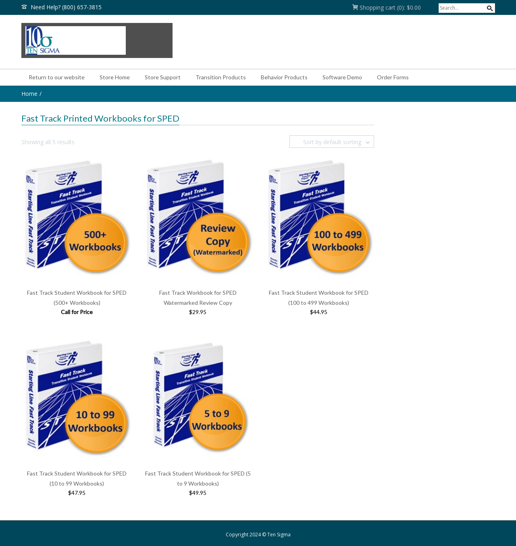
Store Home (115, 77)
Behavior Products (284, 77)
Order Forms (393, 77)
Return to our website (57, 77)
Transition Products (221, 77)
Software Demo (342, 77)
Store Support (163, 77)
